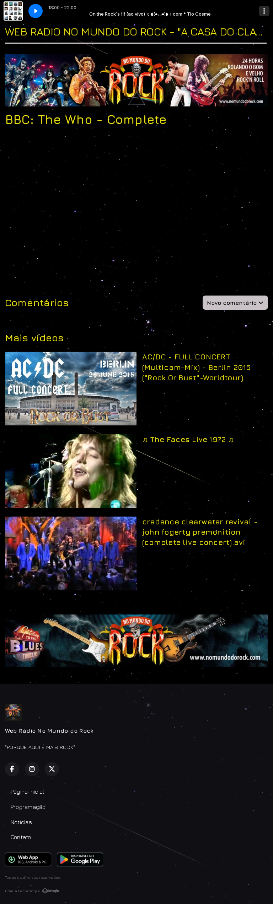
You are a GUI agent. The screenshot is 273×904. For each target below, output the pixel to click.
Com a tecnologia (32, 890)
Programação (28, 807)
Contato (21, 837)
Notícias (21, 822)
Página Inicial (27, 791)
